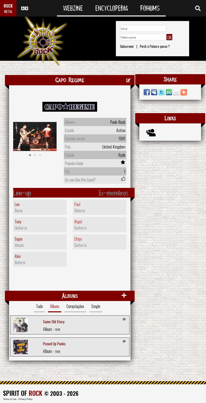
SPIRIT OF (22, 393)
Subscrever (127, 46)
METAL (8, 11)
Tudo (39, 306)
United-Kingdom (113, 147)
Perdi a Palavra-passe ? (155, 46)
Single (95, 306)
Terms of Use (9, 399)
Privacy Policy (26, 399)
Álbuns (54, 306)
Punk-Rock (117, 122)
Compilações (75, 306)
